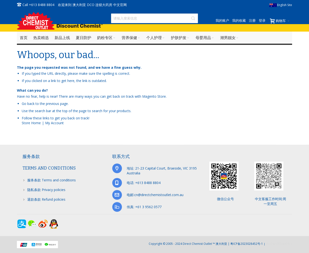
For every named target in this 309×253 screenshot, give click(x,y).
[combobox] (154, 18)
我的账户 (222, 20)
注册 (252, 20)
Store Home (31, 123)
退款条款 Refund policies (46, 199)
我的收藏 (239, 20)
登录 (262, 20)
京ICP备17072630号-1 (279, 244)
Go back (28, 103)
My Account (54, 123)
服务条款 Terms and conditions (51, 180)
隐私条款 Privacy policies (46, 189)
